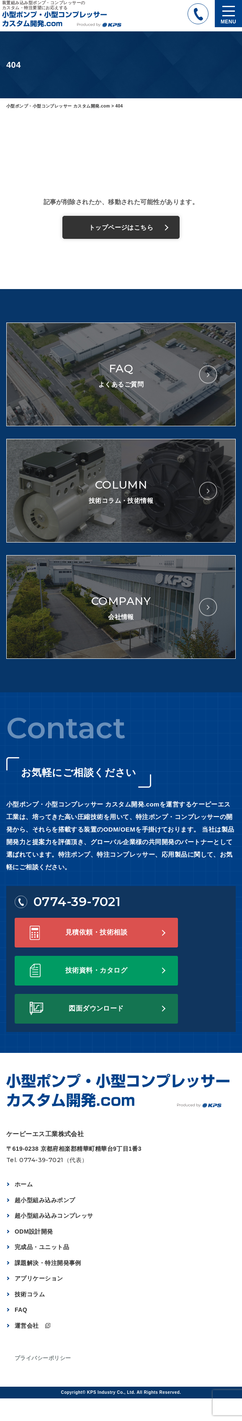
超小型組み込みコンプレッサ (54, 1215)
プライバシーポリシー (43, 1358)
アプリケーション (39, 1278)
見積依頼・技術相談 (96, 932)
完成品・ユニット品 (42, 1247)
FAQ (21, 1309)
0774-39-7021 (68, 901)
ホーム (24, 1184)
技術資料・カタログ (96, 970)
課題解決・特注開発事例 (48, 1263)
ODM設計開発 (34, 1231)
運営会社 (27, 1325)
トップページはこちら (121, 227)
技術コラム (30, 1294)
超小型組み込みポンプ (45, 1200)
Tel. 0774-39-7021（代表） (47, 1160)
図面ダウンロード (96, 1008)
